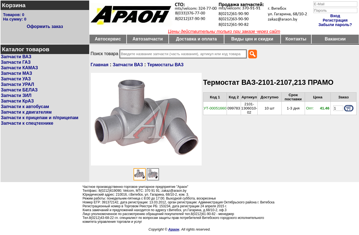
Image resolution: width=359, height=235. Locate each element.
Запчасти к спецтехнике (27, 123)
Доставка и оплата (196, 39)
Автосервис (108, 39)
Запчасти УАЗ (16, 78)
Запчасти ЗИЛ (16, 95)
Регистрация (335, 20)
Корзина (13, 5)
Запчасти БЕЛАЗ (19, 90)
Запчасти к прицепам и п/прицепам (39, 117)
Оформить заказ (45, 26)
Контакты (296, 39)
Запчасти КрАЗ (17, 101)
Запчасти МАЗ (16, 73)
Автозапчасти (147, 39)
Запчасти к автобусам (25, 106)
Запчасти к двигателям (26, 112)
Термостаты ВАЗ (165, 64)
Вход (335, 16)
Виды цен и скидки (252, 39)
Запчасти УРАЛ (17, 84)
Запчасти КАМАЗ (19, 67)
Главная (99, 64)
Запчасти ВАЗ (16, 56)
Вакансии (335, 39)
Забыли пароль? (335, 24)
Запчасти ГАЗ (15, 62)
